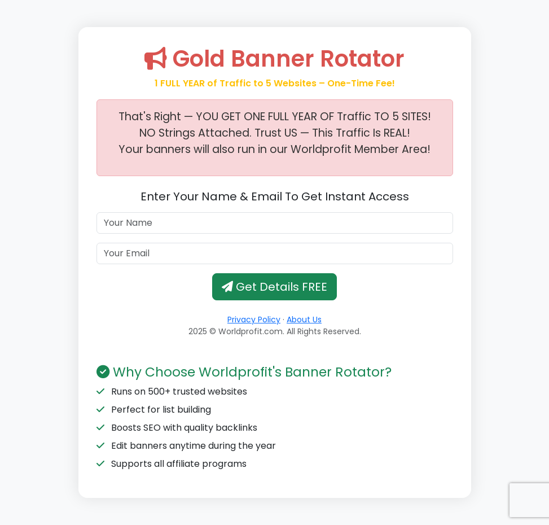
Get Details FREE (274, 287)
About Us (304, 319)
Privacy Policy (253, 319)
